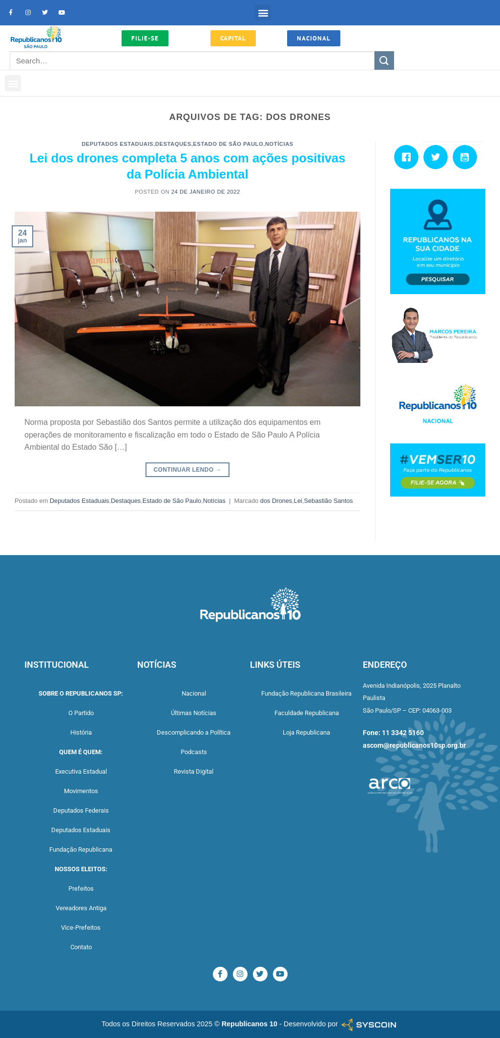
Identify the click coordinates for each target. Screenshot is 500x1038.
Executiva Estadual (81, 771)
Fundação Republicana (80, 849)
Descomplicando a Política (193, 732)
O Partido (81, 713)
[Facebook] (408, 157)
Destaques (173, 144)
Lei (298, 500)
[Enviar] (384, 60)
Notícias (279, 144)
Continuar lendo (188, 470)
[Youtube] (467, 157)
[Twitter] (438, 157)
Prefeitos (81, 888)
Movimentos (81, 791)
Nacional (194, 693)
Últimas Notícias (193, 713)
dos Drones (276, 500)
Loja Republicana (306, 732)
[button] (263, 12)
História (81, 732)
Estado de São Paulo (228, 144)
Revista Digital (193, 771)
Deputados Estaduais (117, 144)
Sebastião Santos (328, 500)
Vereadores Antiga (81, 908)
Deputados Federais (81, 810)
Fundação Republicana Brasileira (306, 693)
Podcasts (194, 752)
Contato (81, 947)
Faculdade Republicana (306, 713)
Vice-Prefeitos (81, 927)
